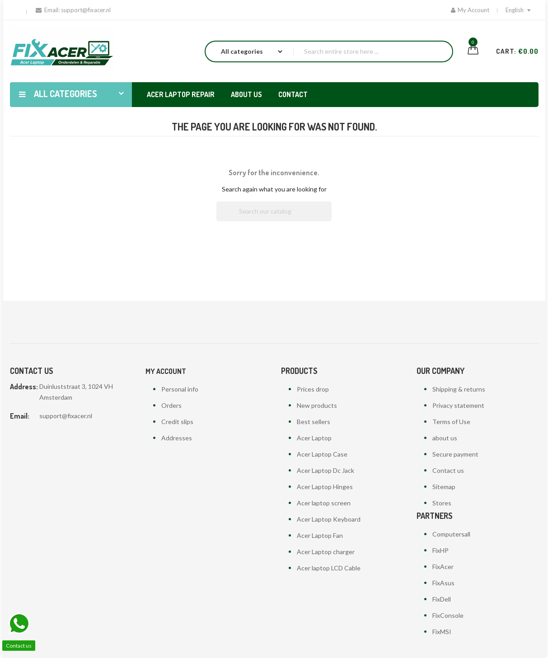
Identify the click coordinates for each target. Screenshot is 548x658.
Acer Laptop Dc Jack (325, 470)
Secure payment (455, 454)
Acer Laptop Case (322, 454)
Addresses (176, 438)
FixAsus (443, 583)
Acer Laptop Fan (320, 535)
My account (165, 371)
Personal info (179, 389)
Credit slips (177, 421)
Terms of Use (451, 421)
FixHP (440, 550)
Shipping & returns (458, 389)
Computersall (451, 534)
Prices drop (313, 389)
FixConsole (448, 615)
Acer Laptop (314, 438)
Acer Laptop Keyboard (329, 519)
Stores (441, 503)
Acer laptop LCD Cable (329, 568)
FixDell (441, 599)
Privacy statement (458, 405)
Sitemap (443, 486)
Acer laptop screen (324, 503)
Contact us (448, 470)
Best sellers (313, 421)
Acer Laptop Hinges (325, 486)
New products (317, 405)
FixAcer (443, 566)
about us (444, 438)
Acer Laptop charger (326, 551)
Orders (171, 405)
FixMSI (441, 631)
